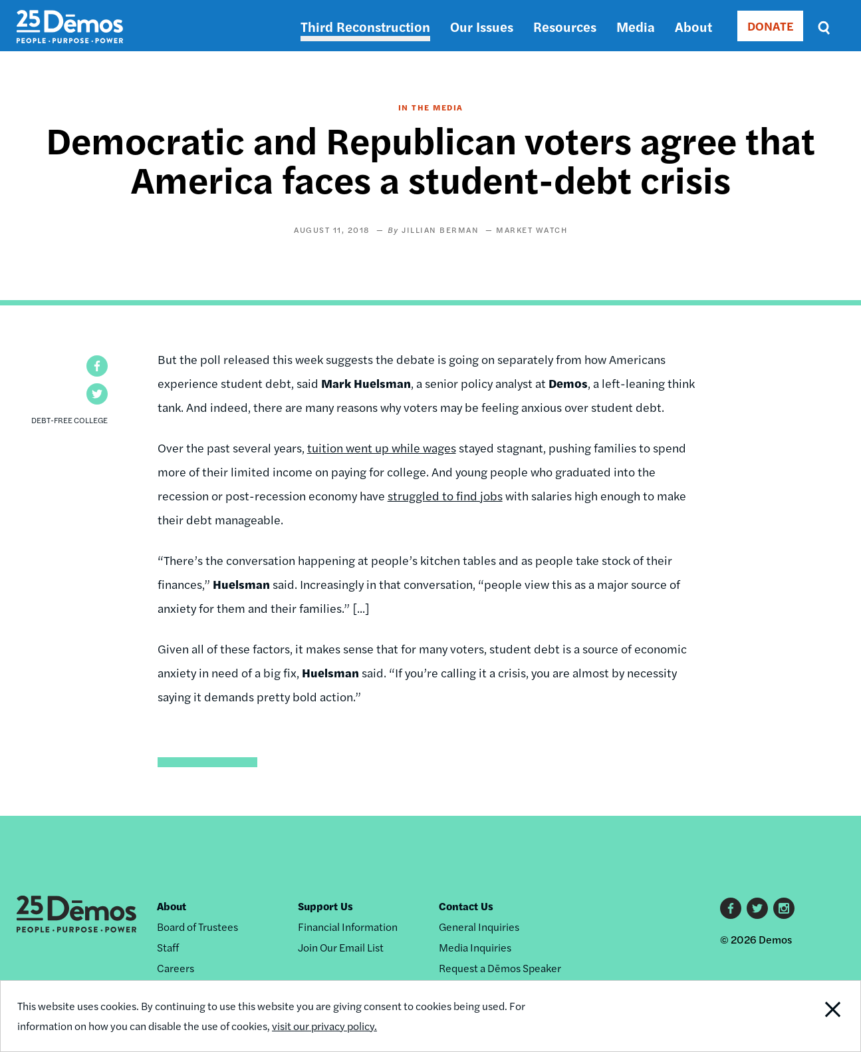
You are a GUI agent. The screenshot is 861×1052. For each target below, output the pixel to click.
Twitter (757, 908)
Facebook (730, 908)
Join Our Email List (341, 947)
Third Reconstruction (365, 26)
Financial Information (348, 926)
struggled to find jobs (445, 495)
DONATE (770, 25)
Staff (168, 947)
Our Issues (481, 26)
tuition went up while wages (381, 447)
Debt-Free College (69, 420)
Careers (175, 967)
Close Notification (817, 1016)
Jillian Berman (440, 230)
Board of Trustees (197, 926)
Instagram (784, 908)
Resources (564, 26)
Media (635, 26)
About (693, 26)
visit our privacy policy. (324, 1025)
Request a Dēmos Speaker (500, 967)
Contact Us (466, 906)
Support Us (325, 906)
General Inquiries (479, 926)
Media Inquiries (475, 947)
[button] (97, 366)
